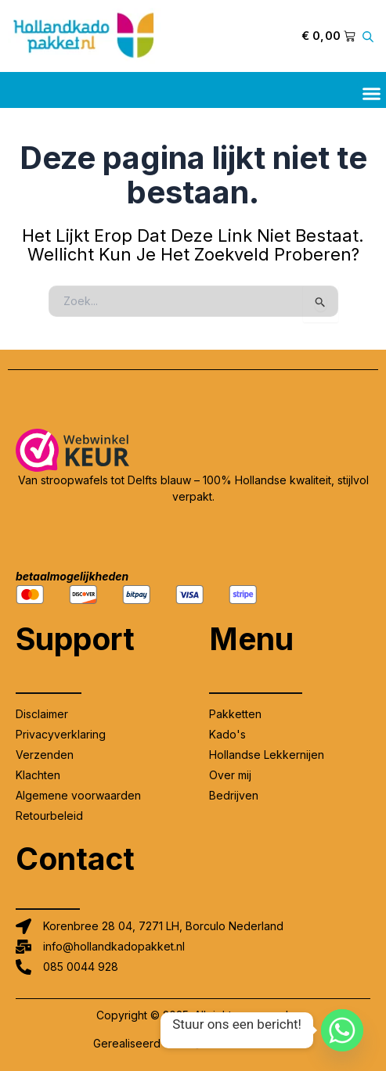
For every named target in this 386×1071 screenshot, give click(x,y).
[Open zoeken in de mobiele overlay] (370, 36)
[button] (372, 93)
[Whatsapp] (342, 1030)
